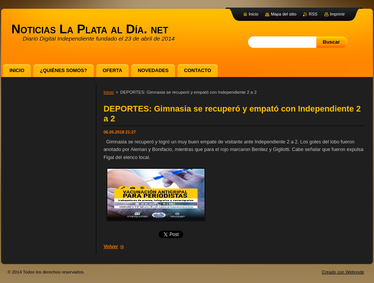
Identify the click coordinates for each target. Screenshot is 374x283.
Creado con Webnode (343, 272)
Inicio (109, 92)
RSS (313, 14)
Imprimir (337, 14)
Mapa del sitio (283, 14)
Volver (111, 246)
